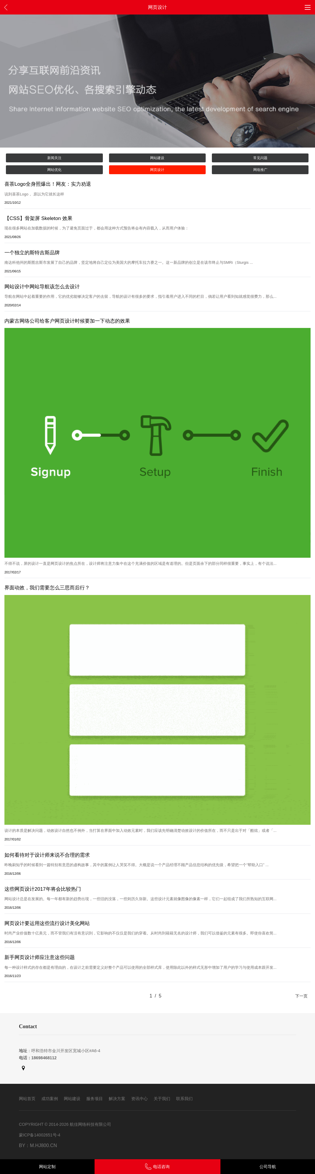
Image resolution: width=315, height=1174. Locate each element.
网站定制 (47, 1166)
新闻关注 (54, 158)
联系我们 (184, 1098)
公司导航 (267, 1166)
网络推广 (260, 170)
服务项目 (94, 1098)
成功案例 (49, 1098)
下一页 (301, 996)
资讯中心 (139, 1098)
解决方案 (117, 1098)
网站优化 (54, 170)
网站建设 (157, 158)
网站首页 (27, 1098)
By (22, 1145)
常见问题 (260, 158)
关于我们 (162, 1098)
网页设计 (157, 170)
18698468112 (44, 1057)
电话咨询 (157, 1166)
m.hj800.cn (43, 1145)
